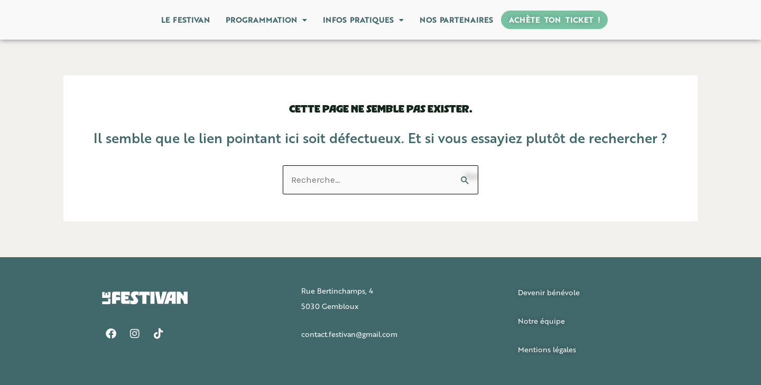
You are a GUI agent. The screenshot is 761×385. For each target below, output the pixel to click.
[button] (266, 20)
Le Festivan (185, 19)
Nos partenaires (456, 19)
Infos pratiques (363, 19)
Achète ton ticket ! (554, 19)
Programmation (266, 19)
